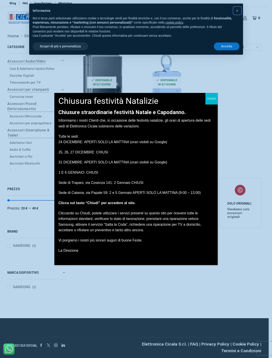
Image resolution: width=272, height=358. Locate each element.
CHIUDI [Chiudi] (211, 98)
